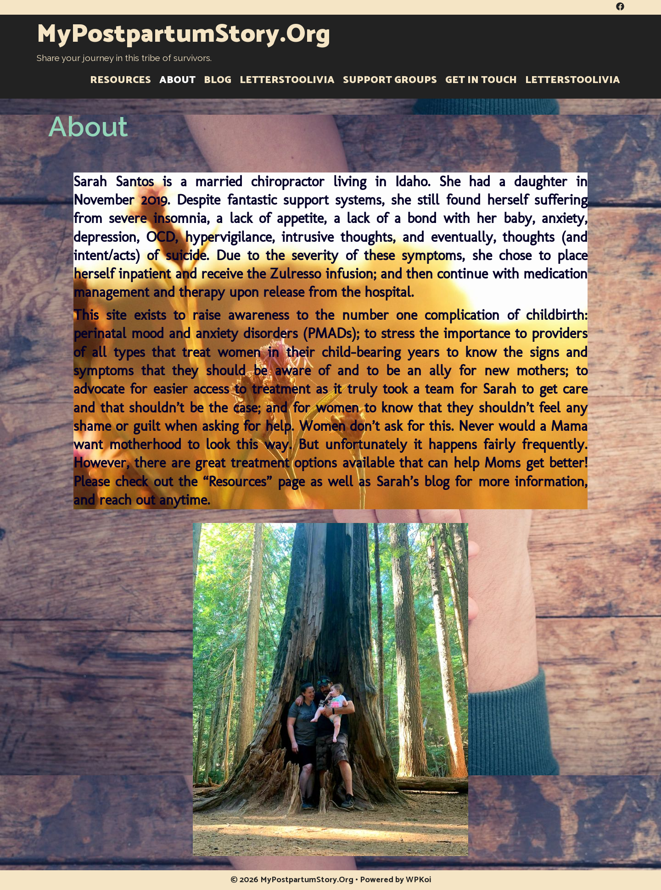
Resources (120, 80)
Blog (217, 80)
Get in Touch (481, 80)
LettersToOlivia (287, 80)
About (177, 80)
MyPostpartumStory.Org (183, 35)
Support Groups (390, 80)
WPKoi (418, 880)
